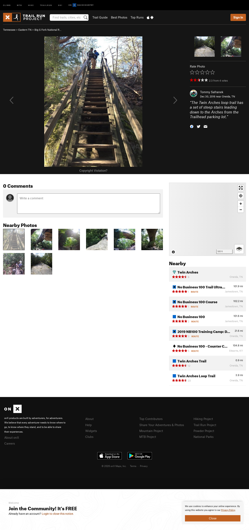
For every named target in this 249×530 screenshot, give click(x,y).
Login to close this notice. (58, 513)
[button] (192, 126)
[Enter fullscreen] (241, 188)
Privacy (144, 466)
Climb (7, 5)
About (89, 419)
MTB (19, 5)
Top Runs (137, 17)
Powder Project (204, 431)
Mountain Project (151, 431)
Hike (31, 5)
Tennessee (9, 29)
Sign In (238, 17)
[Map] (207, 219)
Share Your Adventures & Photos (161, 425)
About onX (11, 437)
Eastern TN (25, 29)
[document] (212, 512)
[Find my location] (241, 196)
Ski (60, 5)
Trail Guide (100, 17)
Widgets (91, 431)
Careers (9, 443)
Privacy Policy (228, 510)
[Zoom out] (241, 210)
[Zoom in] (241, 204)
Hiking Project (203, 419)
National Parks (204, 436)
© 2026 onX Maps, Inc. (114, 466)
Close (213, 518)
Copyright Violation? (93, 170)
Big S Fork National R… (47, 29)
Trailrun (46, 5)
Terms (133, 466)
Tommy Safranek (211, 92)
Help (88, 425)
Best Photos (119, 17)
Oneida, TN (228, 96)
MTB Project (147, 436)
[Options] (239, 249)
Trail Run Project (205, 425)
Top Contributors (151, 419)
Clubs (89, 436)
